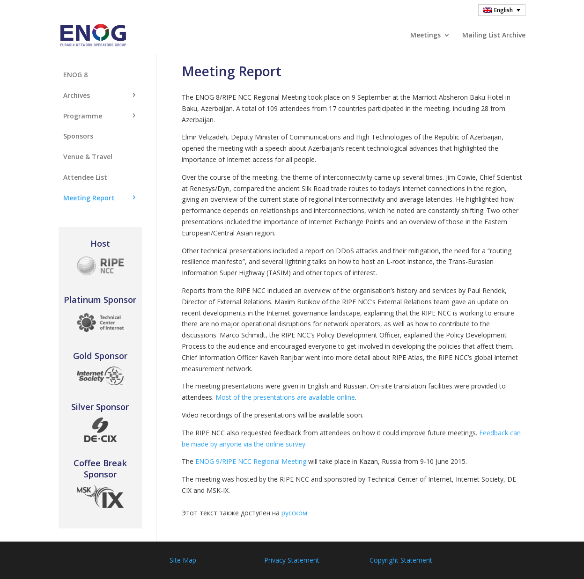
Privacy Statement (291, 560)
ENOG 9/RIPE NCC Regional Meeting (250, 461)
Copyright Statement (401, 560)
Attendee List (85, 177)
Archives (76, 95)
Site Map (183, 560)
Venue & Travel (87, 156)
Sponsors (78, 136)
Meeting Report (89, 197)
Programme (82, 115)
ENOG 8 (75, 74)
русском (294, 512)
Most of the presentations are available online (285, 397)
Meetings (425, 35)
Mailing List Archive (493, 35)
